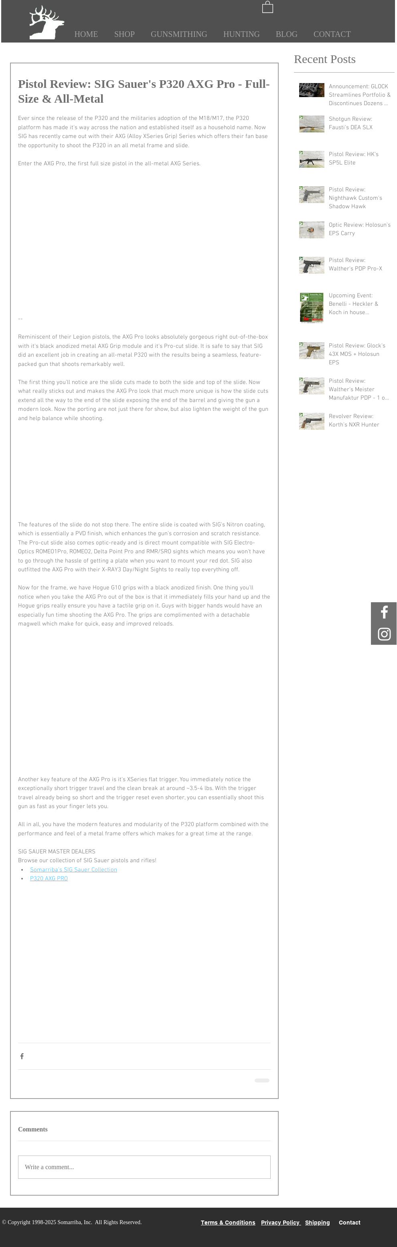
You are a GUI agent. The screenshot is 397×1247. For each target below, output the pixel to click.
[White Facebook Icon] (384, 612)
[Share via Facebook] (22, 1056)
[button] (267, 6)
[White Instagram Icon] (384, 634)
